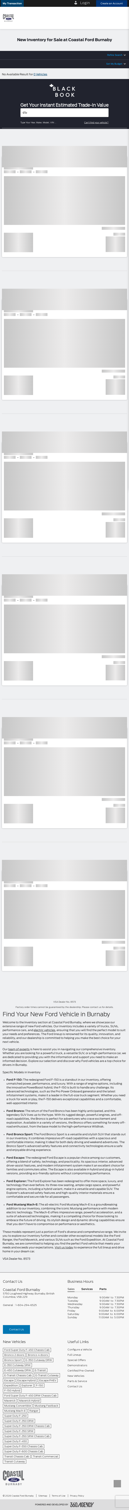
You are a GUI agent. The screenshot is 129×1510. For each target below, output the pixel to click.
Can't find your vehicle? (96, 122)
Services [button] (87, 1289)
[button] (12, 3)
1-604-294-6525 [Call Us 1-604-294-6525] (26, 1305)
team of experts (19, 1049)
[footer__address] (32, 1295)
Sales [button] (71, 1289)
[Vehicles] (64, 112)
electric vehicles (44, 1030)
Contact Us (16, 1329)
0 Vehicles (40, 74)
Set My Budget (114, 64)
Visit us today (64, 1247)
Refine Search (114, 55)
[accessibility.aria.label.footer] (82, 1504)
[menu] (121, 17)
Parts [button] (102, 1289)
